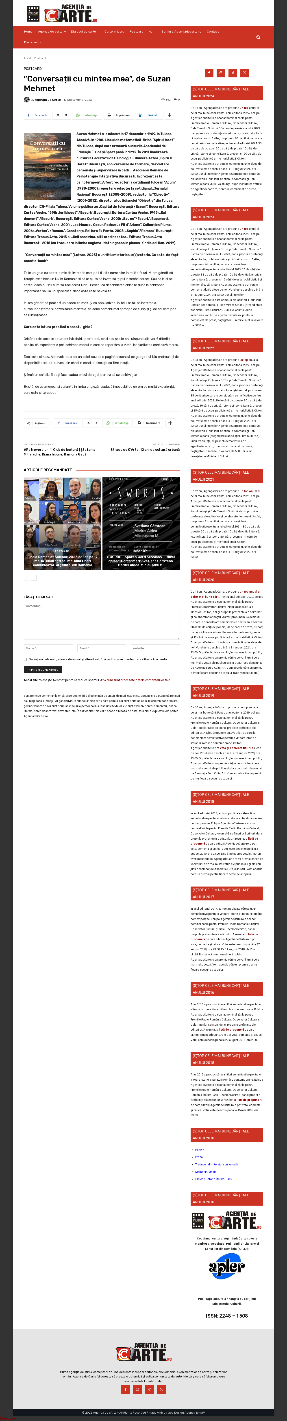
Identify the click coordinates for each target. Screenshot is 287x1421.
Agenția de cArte (48, 99)
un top (244, 107)
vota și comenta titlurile (236, 748)
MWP (201, 1412)
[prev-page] (26, 578)
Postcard (40, 58)
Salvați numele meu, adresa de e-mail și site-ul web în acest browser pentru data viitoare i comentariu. (100, 659)
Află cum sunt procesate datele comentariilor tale (135, 680)
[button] (258, 37)
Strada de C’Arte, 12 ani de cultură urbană (145, 450)
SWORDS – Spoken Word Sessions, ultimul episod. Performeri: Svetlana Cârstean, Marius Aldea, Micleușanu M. (141, 561)
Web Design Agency (181, 1412)
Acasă (27, 58)
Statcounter (8, 1418)
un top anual (249, 491)
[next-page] (34, 578)
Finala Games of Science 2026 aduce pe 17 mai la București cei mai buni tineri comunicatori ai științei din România (62, 561)
